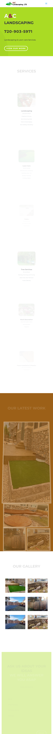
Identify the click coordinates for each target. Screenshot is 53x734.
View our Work (16, 48)
